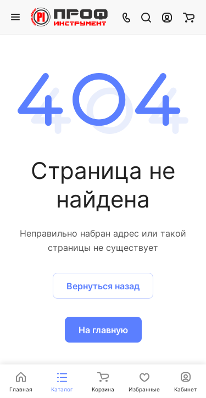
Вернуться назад (103, 286)
